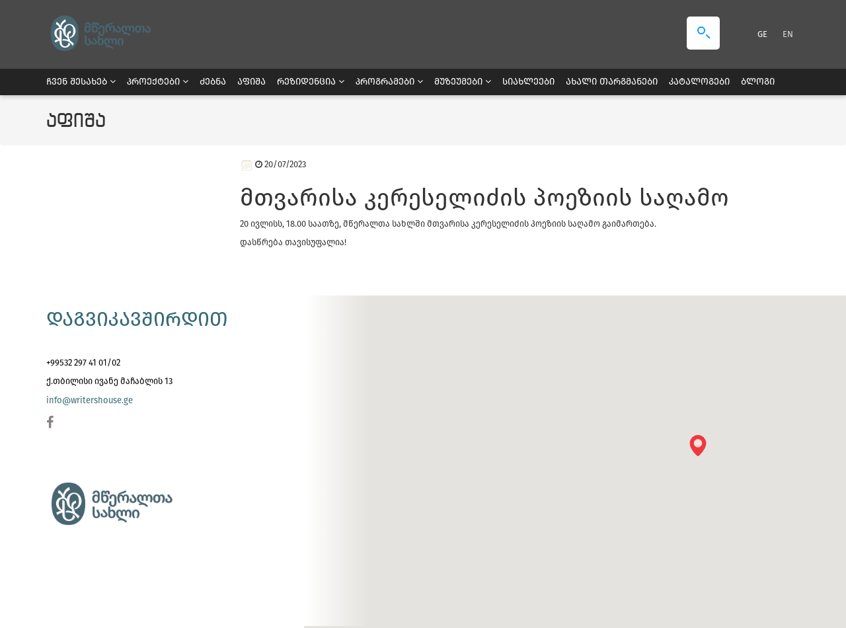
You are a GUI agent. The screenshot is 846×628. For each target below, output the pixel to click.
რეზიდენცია (310, 81)
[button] (702, 450)
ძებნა (213, 81)
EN (788, 34)
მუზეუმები (462, 81)
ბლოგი (758, 81)
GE (763, 34)
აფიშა (251, 81)
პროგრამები (389, 81)
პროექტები (157, 81)
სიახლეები (528, 81)
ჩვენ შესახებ (81, 81)
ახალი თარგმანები (612, 81)
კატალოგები (699, 81)
